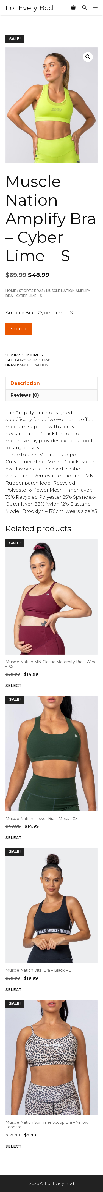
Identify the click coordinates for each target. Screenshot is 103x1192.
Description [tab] (25, 383)
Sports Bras (31, 291)
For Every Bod (29, 8)
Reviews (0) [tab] (24, 395)
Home (10, 291)
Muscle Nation (34, 365)
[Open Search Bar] (84, 7)
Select (19, 328)
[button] (88, 57)
